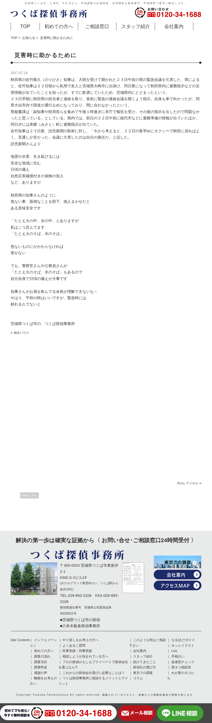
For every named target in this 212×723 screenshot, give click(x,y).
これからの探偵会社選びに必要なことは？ (94, 673)
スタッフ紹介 (135, 26)
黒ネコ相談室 (181, 667)
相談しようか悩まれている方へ (85, 656)
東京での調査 (143, 673)
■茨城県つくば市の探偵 (80, 620)
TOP (25, 26)
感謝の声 (40, 673)
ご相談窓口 (97, 26)
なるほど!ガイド (183, 640)
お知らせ (28, 38)
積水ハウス (21, 333)
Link (174, 651)
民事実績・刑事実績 (77, 651)
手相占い (178, 656)
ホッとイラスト (182, 645)
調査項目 (40, 662)
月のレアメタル (187, 483)
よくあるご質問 (74, 645)
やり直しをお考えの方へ (81, 640)
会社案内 (174, 26)
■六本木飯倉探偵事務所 (80, 626)
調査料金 (40, 667)
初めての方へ (58, 26)
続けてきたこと (144, 662)
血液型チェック (182, 662)
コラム (138, 678)
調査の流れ (42, 656)
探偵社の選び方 (144, 667)
